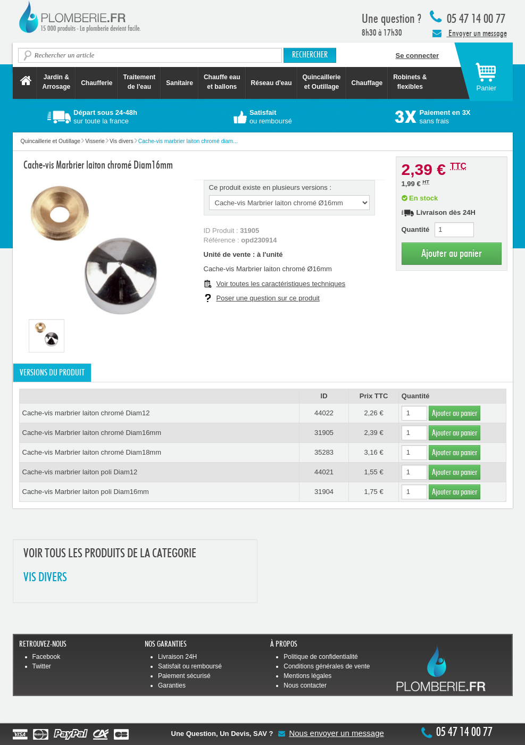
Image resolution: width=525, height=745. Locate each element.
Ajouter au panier (451, 253)
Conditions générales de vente (327, 666)
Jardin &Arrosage (57, 81)
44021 (324, 472)
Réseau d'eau (271, 83)
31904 (324, 492)
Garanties (172, 685)
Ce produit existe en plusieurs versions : (270, 187)
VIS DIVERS (45, 578)
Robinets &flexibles (410, 81)
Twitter (41, 666)
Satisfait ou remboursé (190, 666)
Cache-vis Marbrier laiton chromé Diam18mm (92, 452)
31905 (324, 433)
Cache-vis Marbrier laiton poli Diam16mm (85, 492)
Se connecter (417, 56)
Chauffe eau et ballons (222, 81)
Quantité (416, 229)
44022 (324, 413)
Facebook (46, 656)
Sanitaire (179, 83)
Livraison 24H (177, 656)
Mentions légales (307, 676)
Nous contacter (305, 685)
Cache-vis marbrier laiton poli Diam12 (80, 472)
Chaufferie (96, 83)
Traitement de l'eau (139, 81)
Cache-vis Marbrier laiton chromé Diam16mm (92, 433)
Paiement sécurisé (184, 676)
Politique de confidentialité (320, 656)
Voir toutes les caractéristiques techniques (281, 284)
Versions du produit (52, 373)
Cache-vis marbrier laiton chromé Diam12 (86, 413)
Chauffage (367, 83)
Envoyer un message (469, 33)
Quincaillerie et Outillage (322, 81)
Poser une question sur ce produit (268, 298)
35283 (324, 452)
